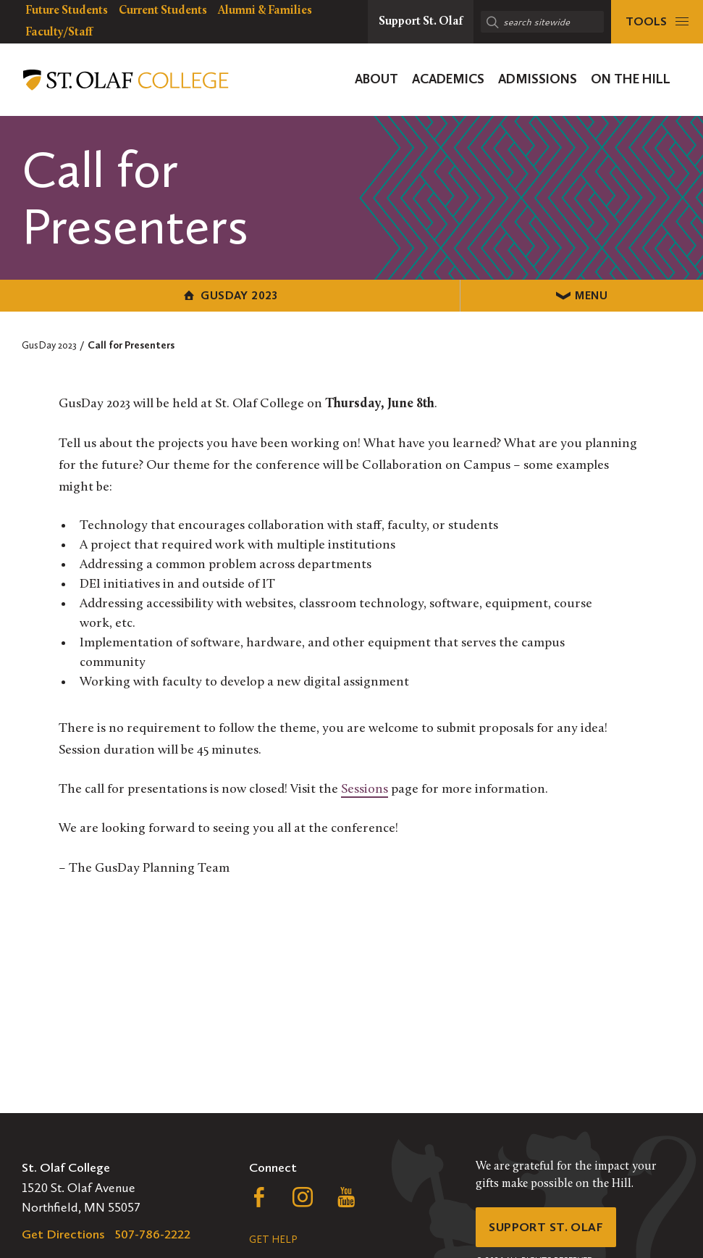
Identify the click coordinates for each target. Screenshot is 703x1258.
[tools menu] (657, 21)
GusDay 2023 (175, 294)
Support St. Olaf (548, 1228)
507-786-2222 (152, 1234)
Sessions (364, 788)
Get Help (273, 1239)
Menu (527, 294)
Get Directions (63, 1234)
